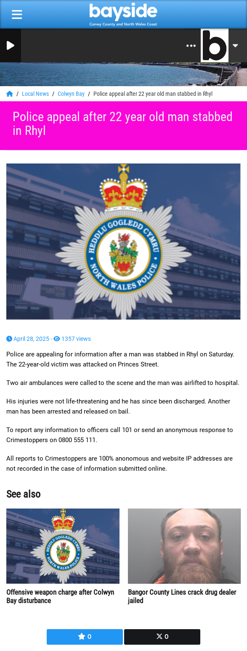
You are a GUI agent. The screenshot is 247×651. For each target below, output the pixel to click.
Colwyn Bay (72, 93)
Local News (36, 93)
